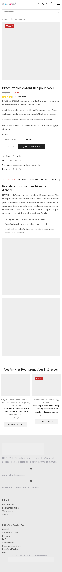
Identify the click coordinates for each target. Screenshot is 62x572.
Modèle (5, 134)
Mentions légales (10, 549)
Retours (6, 536)
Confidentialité (9, 542)
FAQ (4, 539)
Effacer (29, 139)
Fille (11, 19)
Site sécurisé (8, 511)
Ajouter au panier (32, 147)
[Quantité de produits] (8, 146)
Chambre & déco (13, 400)
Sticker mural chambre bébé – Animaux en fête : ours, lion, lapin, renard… (16, 411)
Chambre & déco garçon (19, 402)
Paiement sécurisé (10, 507)
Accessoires (20, 19)
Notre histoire (8, 504)
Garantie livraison (10, 532)
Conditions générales (12, 546)
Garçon (18, 405)
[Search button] (58, 12)
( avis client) (20, 97)
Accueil (5, 19)
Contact (6, 514)
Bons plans (30, 165)
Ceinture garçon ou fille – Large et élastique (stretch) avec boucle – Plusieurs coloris (46, 408)
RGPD (5, 552)
